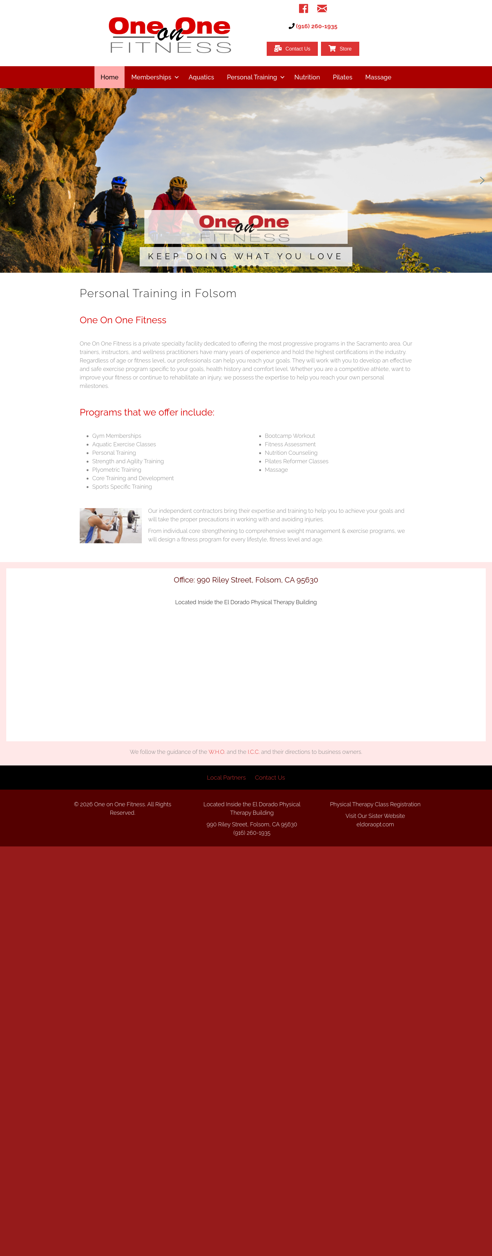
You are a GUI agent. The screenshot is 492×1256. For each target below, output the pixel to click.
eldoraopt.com (375, 824)
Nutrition (307, 77)
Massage (378, 77)
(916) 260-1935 (316, 26)
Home (110, 77)
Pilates (342, 77)
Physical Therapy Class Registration (375, 804)
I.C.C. (254, 752)
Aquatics (201, 77)
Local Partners (226, 777)
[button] (176, 77)
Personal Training (252, 77)
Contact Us (270, 777)
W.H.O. (217, 752)
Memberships (151, 77)
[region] (246, 180)
